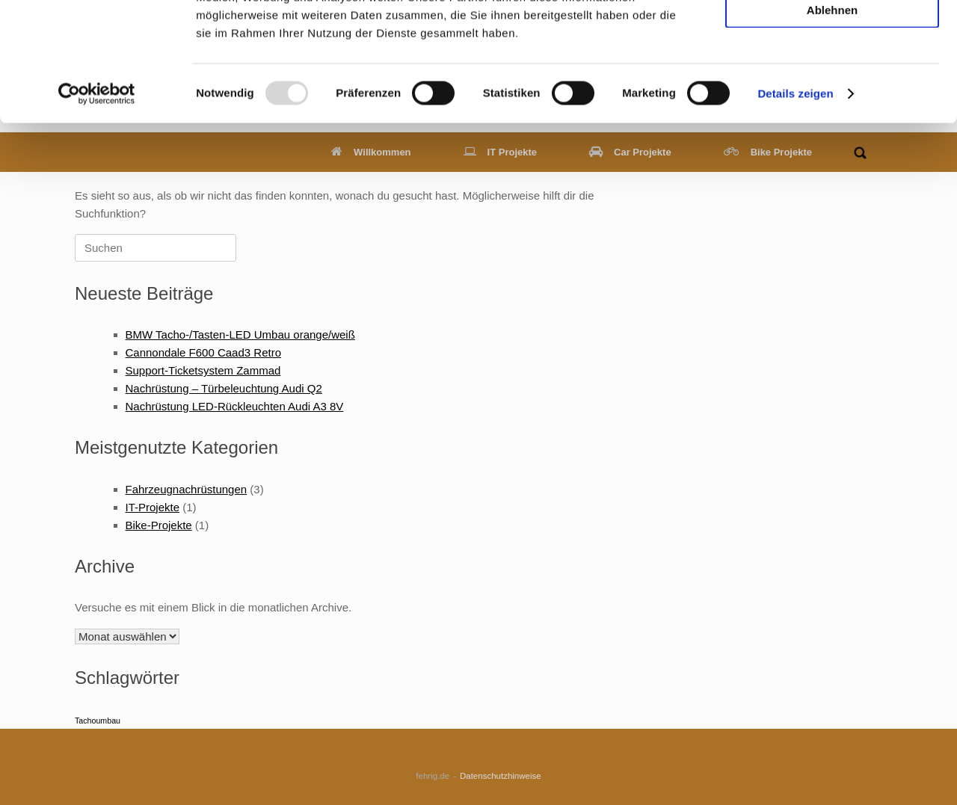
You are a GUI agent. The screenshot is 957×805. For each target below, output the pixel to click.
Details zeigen (795, 204)
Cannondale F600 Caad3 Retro (203, 352)
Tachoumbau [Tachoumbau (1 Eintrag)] (97, 720)
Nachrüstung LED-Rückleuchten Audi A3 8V (235, 406)
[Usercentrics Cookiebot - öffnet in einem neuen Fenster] (96, 205)
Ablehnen (832, 120)
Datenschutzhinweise (500, 775)
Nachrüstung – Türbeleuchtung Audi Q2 (224, 388)
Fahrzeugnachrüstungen (186, 489)
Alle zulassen (831, 36)
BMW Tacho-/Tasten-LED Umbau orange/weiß (240, 334)
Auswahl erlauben (832, 79)
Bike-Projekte (159, 525)
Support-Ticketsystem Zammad (203, 370)
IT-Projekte (153, 507)
